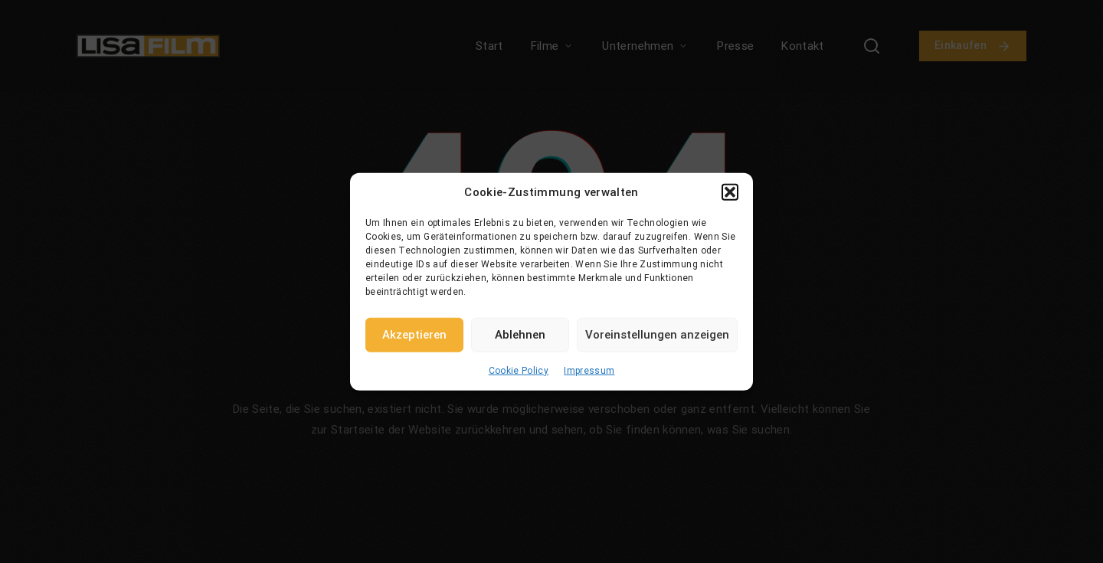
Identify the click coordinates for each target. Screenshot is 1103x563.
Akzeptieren (414, 335)
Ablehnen (520, 335)
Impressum (589, 370)
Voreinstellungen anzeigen (657, 335)
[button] (730, 192)
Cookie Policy (519, 370)
